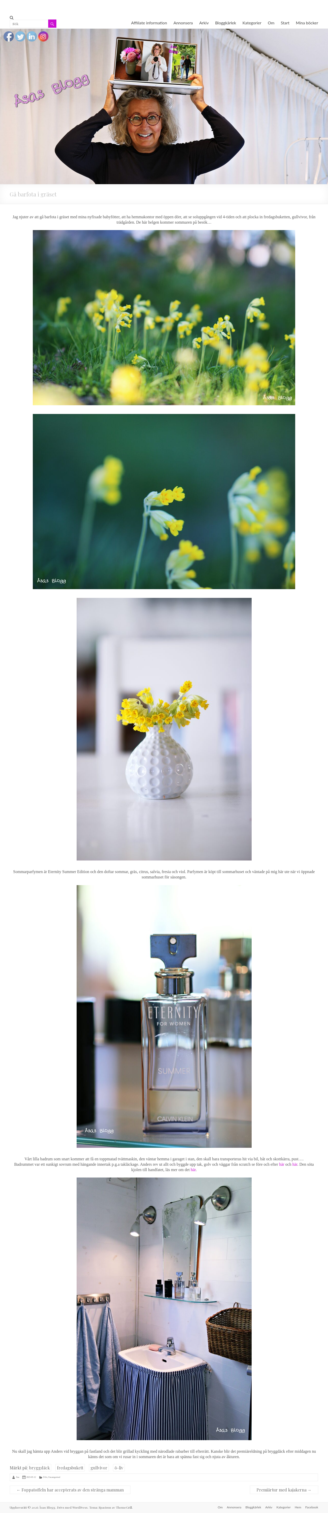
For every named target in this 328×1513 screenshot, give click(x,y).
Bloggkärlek (225, 22)
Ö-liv (45, 1477)
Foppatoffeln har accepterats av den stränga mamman (70, 1489)
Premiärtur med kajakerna (284, 1489)
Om (271, 22)
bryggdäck (39, 1467)
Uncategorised (54, 1477)
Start (285, 22)
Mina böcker (307, 22)
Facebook (311, 1507)
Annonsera (183, 22)
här (281, 1164)
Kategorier (251, 22)
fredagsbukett (70, 1467)
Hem (298, 1507)
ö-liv (119, 1467)
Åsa (17, 1477)
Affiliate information (149, 22)
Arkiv (204, 22)
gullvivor (98, 1467)
